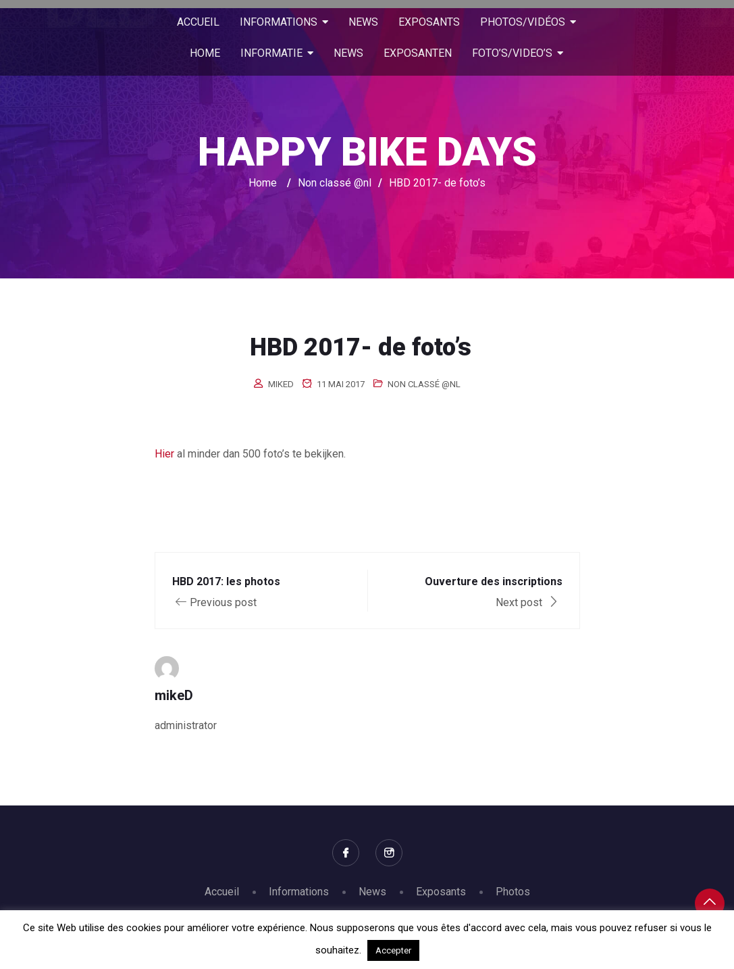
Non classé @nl (424, 384)
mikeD (281, 384)
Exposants (441, 891)
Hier (164, 453)
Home (262, 182)
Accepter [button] (393, 950)
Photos (513, 891)
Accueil (222, 891)
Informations (299, 891)
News (372, 891)
